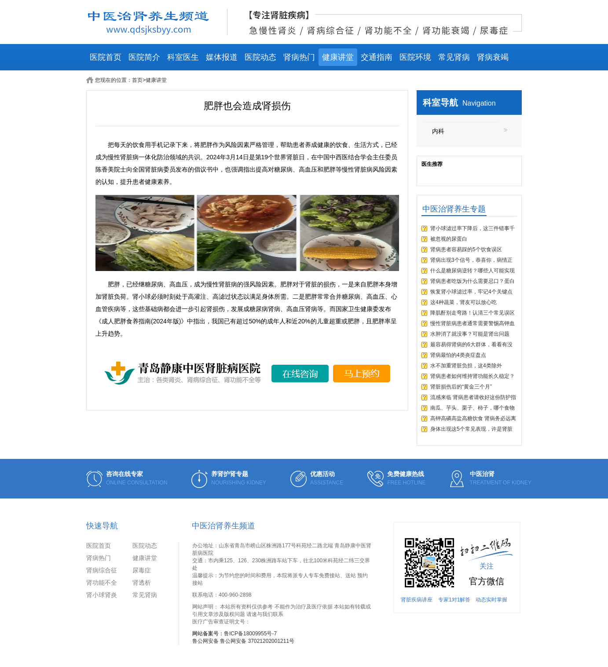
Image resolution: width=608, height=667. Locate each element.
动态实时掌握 (491, 600)
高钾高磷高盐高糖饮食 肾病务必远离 (473, 418)
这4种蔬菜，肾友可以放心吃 (463, 302)
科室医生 (183, 57)
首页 (137, 80)
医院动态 (260, 57)
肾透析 (141, 582)
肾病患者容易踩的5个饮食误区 (466, 249)
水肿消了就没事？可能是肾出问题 (469, 334)
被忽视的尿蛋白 (448, 239)
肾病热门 (299, 57)
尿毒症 (141, 570)
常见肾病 (454, 57)
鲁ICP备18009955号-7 (250, 633)
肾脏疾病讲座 (416, 600)
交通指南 (376, 57)
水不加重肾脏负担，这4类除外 (466, 366)
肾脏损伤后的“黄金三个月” (461, 387)
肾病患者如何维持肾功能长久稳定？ (472, 376)
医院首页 (105, 57)
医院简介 (144, 57)
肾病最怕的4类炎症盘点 (458, 355)
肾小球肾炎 (101, 594)
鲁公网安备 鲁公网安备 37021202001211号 (243, 641)
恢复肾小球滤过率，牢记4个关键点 (471, 292)
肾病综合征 (101, 570)
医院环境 (415, 57)
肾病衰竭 (493, 57)
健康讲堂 (338, 57)
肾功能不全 (101, 582)
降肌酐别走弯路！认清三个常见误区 (472, 313)
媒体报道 (222, 57)
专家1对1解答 (454, 600)
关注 (487, 566)
